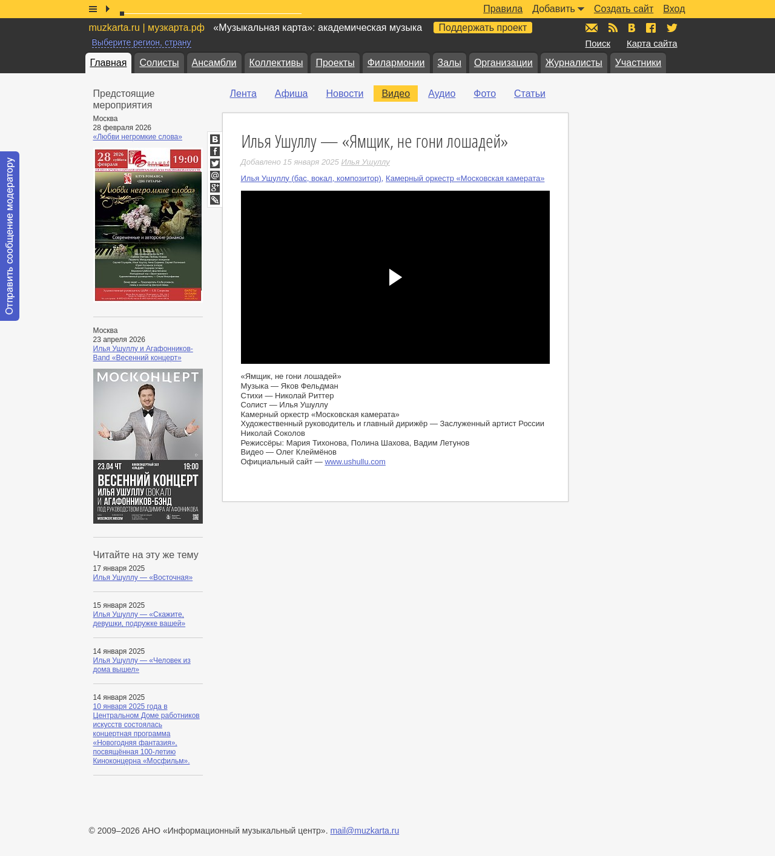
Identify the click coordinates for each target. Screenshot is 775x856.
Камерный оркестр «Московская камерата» (465, 178)
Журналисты (574, 63)
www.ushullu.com (355, 461)
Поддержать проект (483, 27)
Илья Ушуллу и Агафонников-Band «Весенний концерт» (143, 353)
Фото (484, 93)
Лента (243, 93)
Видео (395, 93)
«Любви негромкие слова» (137, 137)
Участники (638, 63)
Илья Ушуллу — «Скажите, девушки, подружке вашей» (139, 619)
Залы (449, 63)
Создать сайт (623, 9)
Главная (108, 63)
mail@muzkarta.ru (364, 830)
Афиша (291, 93)
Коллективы (276, 63)
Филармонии (396, 63)
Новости (344, 93)
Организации (503, 63)
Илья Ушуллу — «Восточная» (143, 577)
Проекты (334, 63)
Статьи (530, 93)
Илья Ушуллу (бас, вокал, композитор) (311, 178)
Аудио (441, 93)
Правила (503, 9)
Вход (674, 9)
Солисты (159, 63)
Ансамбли (214, 63)
